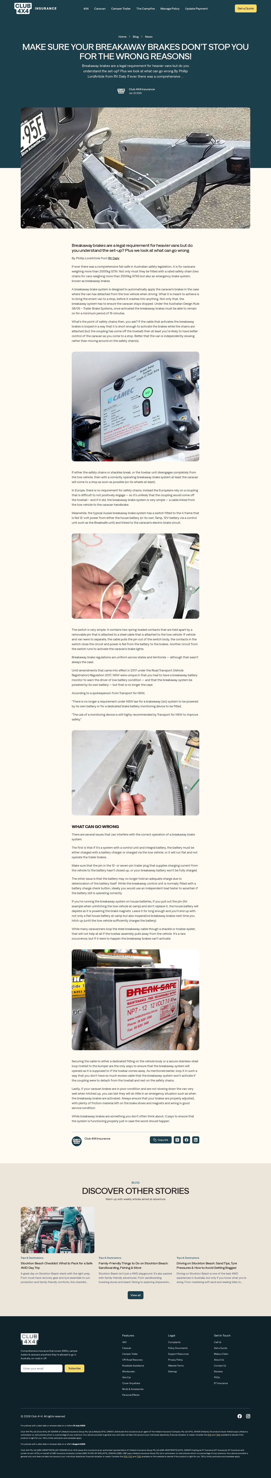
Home (122, 36)
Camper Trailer (121, 8)
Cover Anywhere (131, 1383)
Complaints (174, 1342)
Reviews (218, 1371)
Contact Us (220, 1365)
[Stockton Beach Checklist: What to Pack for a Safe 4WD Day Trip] (57, 1246)
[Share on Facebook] (186, 1139)
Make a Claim (221, 1353)
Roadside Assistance (133, 1365)
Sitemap (172, 1371)
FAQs (217, 1377)
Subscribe (75, 1368)
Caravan (100, 8)
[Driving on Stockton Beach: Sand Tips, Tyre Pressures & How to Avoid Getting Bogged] (213, 1246)
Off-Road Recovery (132, 1359)
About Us (219, 1359)
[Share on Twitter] (177, 1139)
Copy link (160, 1139)
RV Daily (113, 258)
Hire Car (126, 1377)
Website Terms (176, 1365)
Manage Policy (169, 8)
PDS (209, 1435)
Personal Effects (130, 1394)
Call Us (217, 1342)
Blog (136, 36)
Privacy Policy (175, 1359)
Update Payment (196, 8)
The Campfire (145, 8)
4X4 (86, 8)
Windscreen (128, 1371)
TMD (218, 1435)
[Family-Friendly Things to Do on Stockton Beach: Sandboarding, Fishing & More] (135, 1246)
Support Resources (178, 1353)
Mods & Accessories (132, 1389)
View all (136, 1295)
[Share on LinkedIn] (195, 1139)
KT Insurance (221, 1383)
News (149, 36)
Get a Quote (246, 8)
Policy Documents (178, 1348)
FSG (130, 1456)
